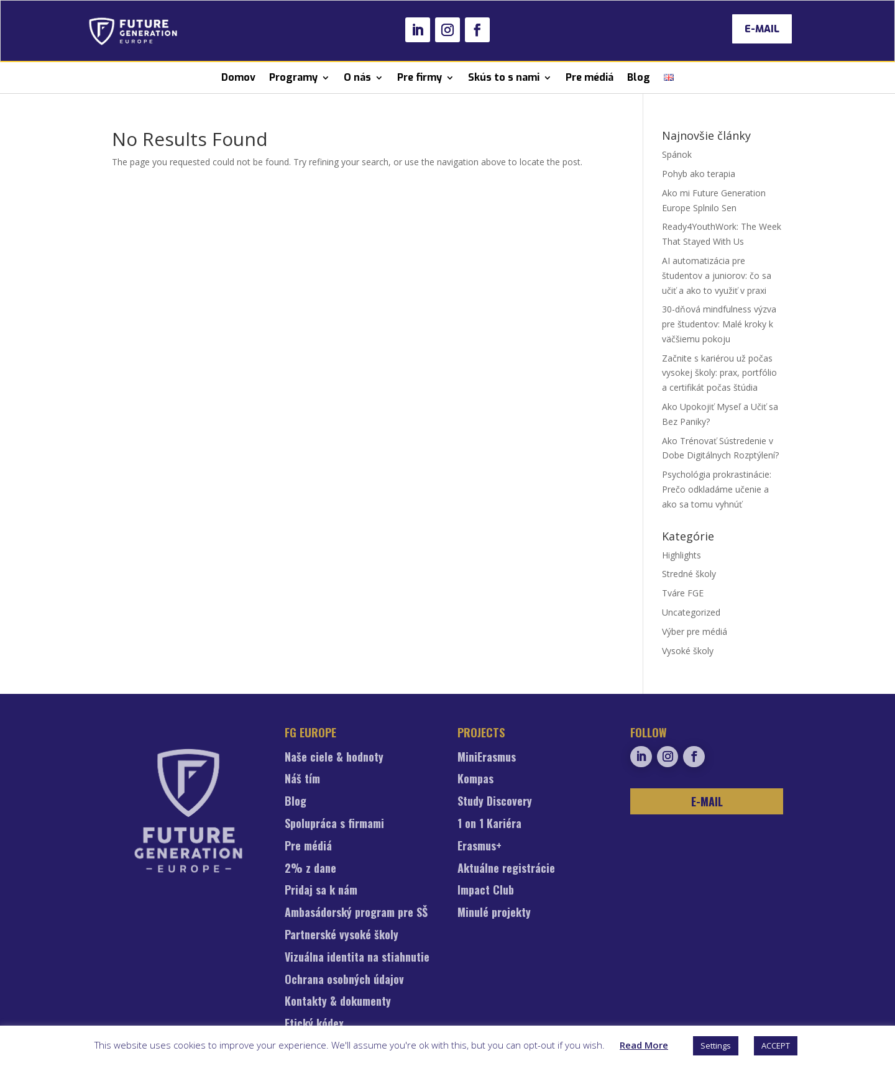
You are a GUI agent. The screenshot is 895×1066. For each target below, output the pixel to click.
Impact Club (485, 891)
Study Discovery (494, 802)
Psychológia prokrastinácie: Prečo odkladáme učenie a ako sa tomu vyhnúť (716, 489)
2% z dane (310, 869)
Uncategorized (691, 612)
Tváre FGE (683, 593)
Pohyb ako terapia (698, 174)
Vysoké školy (688, 651)
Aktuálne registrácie (506, 869)
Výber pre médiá (694, 631)
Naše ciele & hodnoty (334, 758)
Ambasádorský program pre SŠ (356, 913)
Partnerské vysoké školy (341, 935)
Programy (293, 77)
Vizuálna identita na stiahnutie (357, 958)
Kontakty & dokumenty (338, 1002)
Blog (638, 77)
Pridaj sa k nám (321, 891)
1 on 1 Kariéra (489, 824)
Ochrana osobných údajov (344, 980)
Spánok (677, 154)
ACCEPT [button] (775, 1045)
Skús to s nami (503, 77)
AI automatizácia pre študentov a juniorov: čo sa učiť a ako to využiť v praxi (716, 275)
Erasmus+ (479, 847)
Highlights (681, 555)
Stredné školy (689, 574)
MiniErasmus (486, 758)
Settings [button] (715, 1045)
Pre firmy (419, 77)
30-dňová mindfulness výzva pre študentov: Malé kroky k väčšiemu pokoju (719, 324)
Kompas (475, 779)
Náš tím (302, 779)
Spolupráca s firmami (334, 824)
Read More (644, 1045)
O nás (357, 77)
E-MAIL (762, 28)
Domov (238, 77)
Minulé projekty (494, 913)
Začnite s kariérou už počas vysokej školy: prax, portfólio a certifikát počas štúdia (719, 373)
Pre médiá (589, 77)
